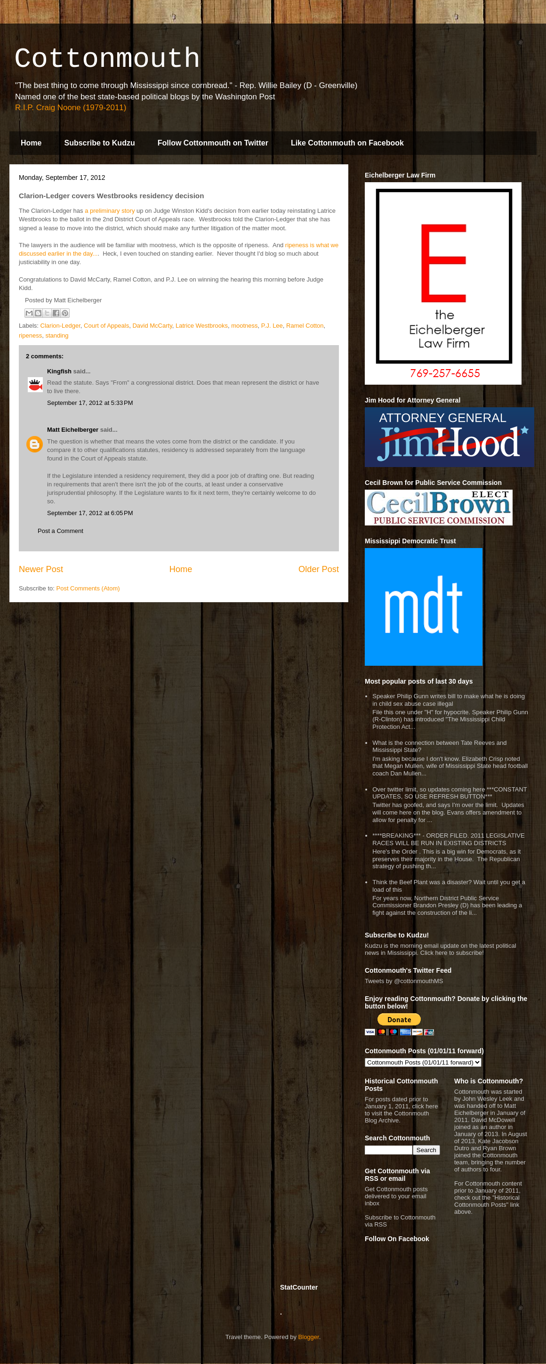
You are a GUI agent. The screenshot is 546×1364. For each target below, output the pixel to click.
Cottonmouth (107, 59)
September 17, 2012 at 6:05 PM (90, 513)
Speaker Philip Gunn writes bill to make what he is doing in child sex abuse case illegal (448, 700)
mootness (244, 325)
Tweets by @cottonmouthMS (404, 981)
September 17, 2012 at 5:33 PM (90, 402)
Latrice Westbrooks (202, 325)
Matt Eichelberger (72, 429)
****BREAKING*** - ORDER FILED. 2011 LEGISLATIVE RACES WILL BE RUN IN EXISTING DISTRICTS (448, 839)
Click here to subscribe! (452, 952)
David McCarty (152, 325)
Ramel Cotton (304, 325)
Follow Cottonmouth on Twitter (213, 143)
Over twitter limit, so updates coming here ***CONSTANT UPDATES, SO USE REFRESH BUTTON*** (449, 793)
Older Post (318, 569)
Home (31, 143)
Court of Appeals (106, 325)
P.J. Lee (272, 325)
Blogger (308, 1336)
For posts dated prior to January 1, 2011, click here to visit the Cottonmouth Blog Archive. (401, 1110)
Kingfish (59, 371)
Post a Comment (60, 530)
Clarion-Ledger (60, 325)
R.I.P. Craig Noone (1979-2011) (70, 107)
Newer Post (41, 569)
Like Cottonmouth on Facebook (347, 143)
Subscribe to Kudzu (99, 143)
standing (56, 335)
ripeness (30, 335)
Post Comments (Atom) (88, 588)
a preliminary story (110, 210)
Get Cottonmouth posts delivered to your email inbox (396, 1196)
